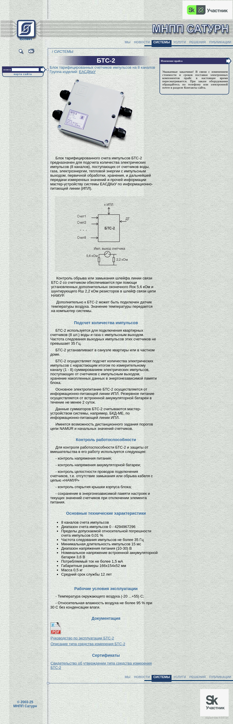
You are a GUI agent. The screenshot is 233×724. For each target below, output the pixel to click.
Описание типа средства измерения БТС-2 (88, 644)
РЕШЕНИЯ (197, 42)
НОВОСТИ (142, 42)
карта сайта (23, 74)
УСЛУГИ (179, 42)
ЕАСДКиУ (87, 72)
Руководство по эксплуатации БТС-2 (82, 638)
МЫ (128, 42)
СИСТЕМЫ (161, 42)
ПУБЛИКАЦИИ (220, 42)
